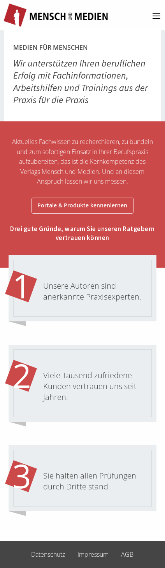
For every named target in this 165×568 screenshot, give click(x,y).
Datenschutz (48, 554)
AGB (127, 554)
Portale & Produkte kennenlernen (82, 205)
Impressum (93, 554)
